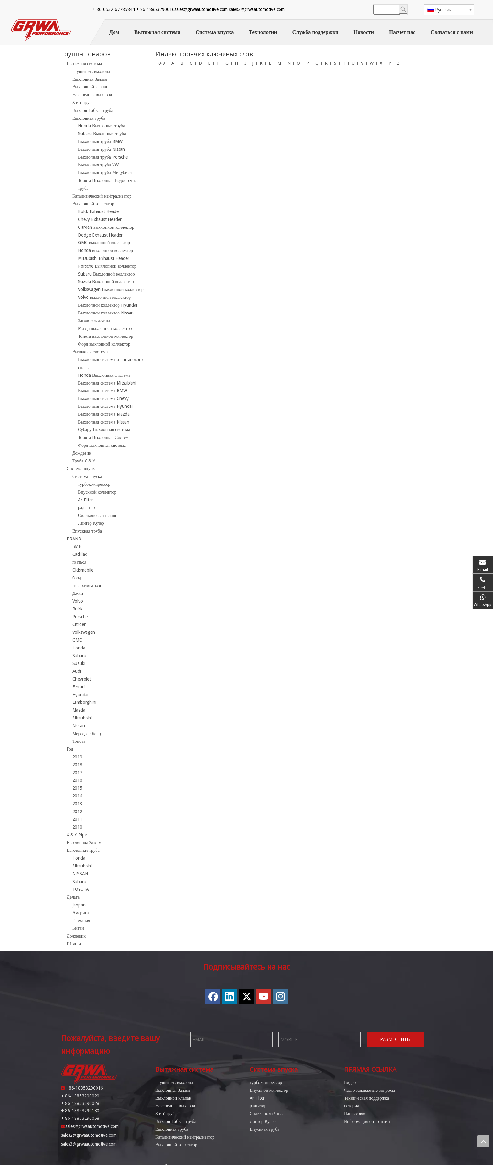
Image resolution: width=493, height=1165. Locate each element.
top (483, 1141)
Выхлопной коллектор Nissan (106, 312)
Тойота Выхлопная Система (104, 437)
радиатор (86, 507)
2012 (77, 811)
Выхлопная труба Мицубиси (105, 172)
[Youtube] (349, 10)
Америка (80, 912)
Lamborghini (84, 702)
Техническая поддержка (366, 1092)
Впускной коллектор (97, 492)
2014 (77, 795)
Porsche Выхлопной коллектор (107, 266)
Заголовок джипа (94, 320)
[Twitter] (337, 10)
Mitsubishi (82, 717)
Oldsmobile (82, 569)
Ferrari (78, 686)
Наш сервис (355, 1107)
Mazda (78, 710)
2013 (77, 803)
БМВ (77, 546)
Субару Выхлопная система (104, 429)
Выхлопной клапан (90, 86)
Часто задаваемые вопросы (369, 1084)
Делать (73, 897)
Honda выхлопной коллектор (105, 250)
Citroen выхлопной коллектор (106, 227)
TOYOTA (80, 889)
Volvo (77, 601)
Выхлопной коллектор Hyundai (107, 305)
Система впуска (81, 468)
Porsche (80, 616)
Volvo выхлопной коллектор (104, 297)
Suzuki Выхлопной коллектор (106, 281)
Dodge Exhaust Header (100, 235)
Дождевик (81, 453)
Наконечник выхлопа (92, 94)
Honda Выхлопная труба (101, 125)
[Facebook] (313, 10)
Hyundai (80, 694)
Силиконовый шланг (97, 515)
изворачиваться (86, 585)
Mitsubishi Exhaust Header (103, 258)
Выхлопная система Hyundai (105, 406)
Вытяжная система (84, 63)
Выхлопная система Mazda (104, 414)
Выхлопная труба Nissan (101, 149)
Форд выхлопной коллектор (104, 344)
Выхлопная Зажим (89, 79)
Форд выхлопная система (102, 445)
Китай (78, 928)
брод (76, 577)
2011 (77, 819)
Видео (350, 1076)
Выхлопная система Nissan (103, 421)
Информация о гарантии (367, 1115)
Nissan (78, 725)
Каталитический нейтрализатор (101, 196)
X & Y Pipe (77, 834)
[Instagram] (361, 10)
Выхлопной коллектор (93, 203)
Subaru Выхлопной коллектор (106, 273)
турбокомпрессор (94, 484)
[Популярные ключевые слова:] (403, 9)
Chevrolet (81, 678)
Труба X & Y (83, 460)
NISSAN (80, 873)
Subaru (79, 655)
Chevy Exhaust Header (100, 219)
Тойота (78, 741)
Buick (77, 608)
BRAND (74, 538)
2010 (77, 826)
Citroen (79, 624)
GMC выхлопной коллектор (104, 242)
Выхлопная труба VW (98, 164)
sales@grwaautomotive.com (201, 9)
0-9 (161, 63)
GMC (77, 640)
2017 (77, 772)
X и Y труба (83, 102)
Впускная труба (87, 530)
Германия (81, 920)
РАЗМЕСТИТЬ (395, 1034)
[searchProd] (386, 10)
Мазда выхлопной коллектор (105, 328)
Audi (76, 671)
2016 (77, 780)
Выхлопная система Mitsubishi (107, 383)
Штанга (74, 943)
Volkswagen (83, 632)
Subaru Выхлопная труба (102, 133)
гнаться (79, 562)
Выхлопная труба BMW (100, 141)
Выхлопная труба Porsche (103, 157)
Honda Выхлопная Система (104, 375)
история (351, 1100)
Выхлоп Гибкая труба (92, 110)
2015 (77, 787)
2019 (77, 756)
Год (70, 749)
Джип (77, 593)
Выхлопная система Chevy (103, 398)
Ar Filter (85, 499)
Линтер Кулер (91, 523)
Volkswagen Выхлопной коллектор (111, 289)
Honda (78, 647)
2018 (77, 764)
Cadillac (79, 554)
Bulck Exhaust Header (99, 211)
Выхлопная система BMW (102, 390)
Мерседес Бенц (86, 733)
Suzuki (78, 663)
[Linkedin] (325, 10)
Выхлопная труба (88, 118)
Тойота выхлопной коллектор (105, 336)
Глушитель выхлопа (91, 71)
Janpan (79, 904)
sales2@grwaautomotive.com (257, 9)
